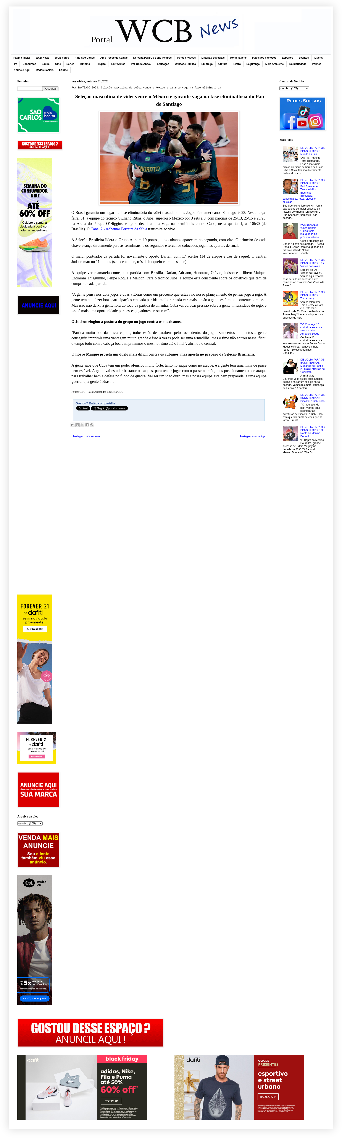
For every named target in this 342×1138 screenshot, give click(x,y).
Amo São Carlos (85, 57)
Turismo (85, 64)
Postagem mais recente (86, 436)
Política (316, 64)
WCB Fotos (62, 57)
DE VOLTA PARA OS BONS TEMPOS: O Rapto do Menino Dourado (312, 432)
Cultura (222, 64)
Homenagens (238, 57)
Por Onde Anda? (141, 64)
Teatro (237, 64)
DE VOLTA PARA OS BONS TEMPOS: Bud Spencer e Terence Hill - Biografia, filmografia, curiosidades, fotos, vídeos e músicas (304, 191)
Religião (101, 64)
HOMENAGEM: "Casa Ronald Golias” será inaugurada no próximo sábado (309, 231)
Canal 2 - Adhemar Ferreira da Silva (118, 229)
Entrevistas (118, 64)
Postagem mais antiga (252, 436)
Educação (163, 64)
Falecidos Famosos (264, 57)
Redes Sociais (44, 70)
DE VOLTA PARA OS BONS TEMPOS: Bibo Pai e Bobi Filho (312, 398)
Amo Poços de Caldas (113, 57)
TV (15, 64)
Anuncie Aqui (22, 70)
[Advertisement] (37, 387)
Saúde (46, 64)
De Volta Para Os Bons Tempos (152, 57)
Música (319, 57)
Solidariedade (298, 64)
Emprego (207, 64)
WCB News (42, 57)
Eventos (304, 57)
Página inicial (21, 57)
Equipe (63, 70)
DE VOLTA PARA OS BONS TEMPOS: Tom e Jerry (312, 295)
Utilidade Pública (185, 64)
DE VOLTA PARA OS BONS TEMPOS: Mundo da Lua (312, 151)
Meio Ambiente (274, 64)
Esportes (287, 57)
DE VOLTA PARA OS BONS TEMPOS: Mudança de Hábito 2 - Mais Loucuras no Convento (312, 366)
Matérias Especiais (212, 57)
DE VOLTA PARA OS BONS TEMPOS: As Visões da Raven (312, 263)
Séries (70, 64)
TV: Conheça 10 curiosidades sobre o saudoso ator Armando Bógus (312, 329)
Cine (58, 64)
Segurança (253, 64)
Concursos (29, 64)
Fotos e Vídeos (186, 57)
